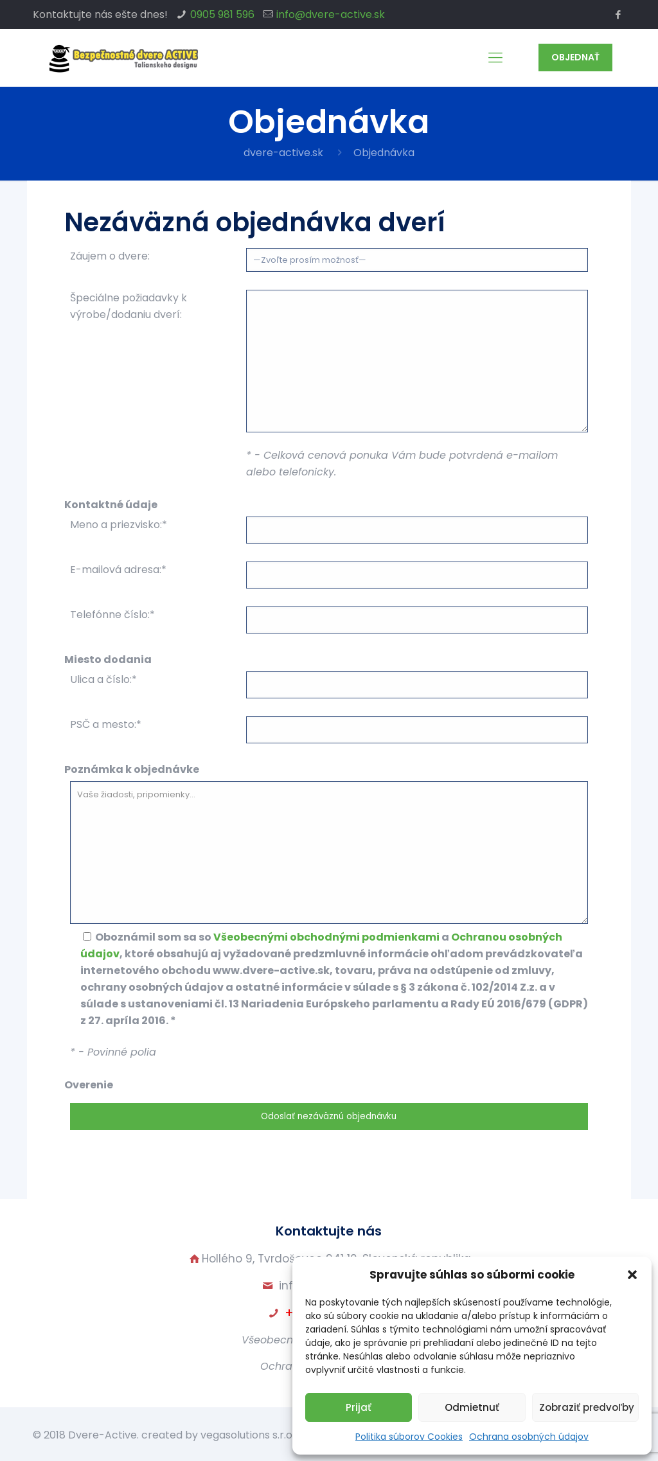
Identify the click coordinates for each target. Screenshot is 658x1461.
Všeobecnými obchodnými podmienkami (326, 937)
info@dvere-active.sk (330, 14)
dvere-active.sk (283, 152)
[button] (632, 1274)
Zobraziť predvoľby (586, 1407)
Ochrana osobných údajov (529, 1436)
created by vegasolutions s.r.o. (217, 1435)
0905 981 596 (222, 14)
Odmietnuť (472, 1407)
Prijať (358, 1407)
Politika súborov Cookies (409, 1436)
